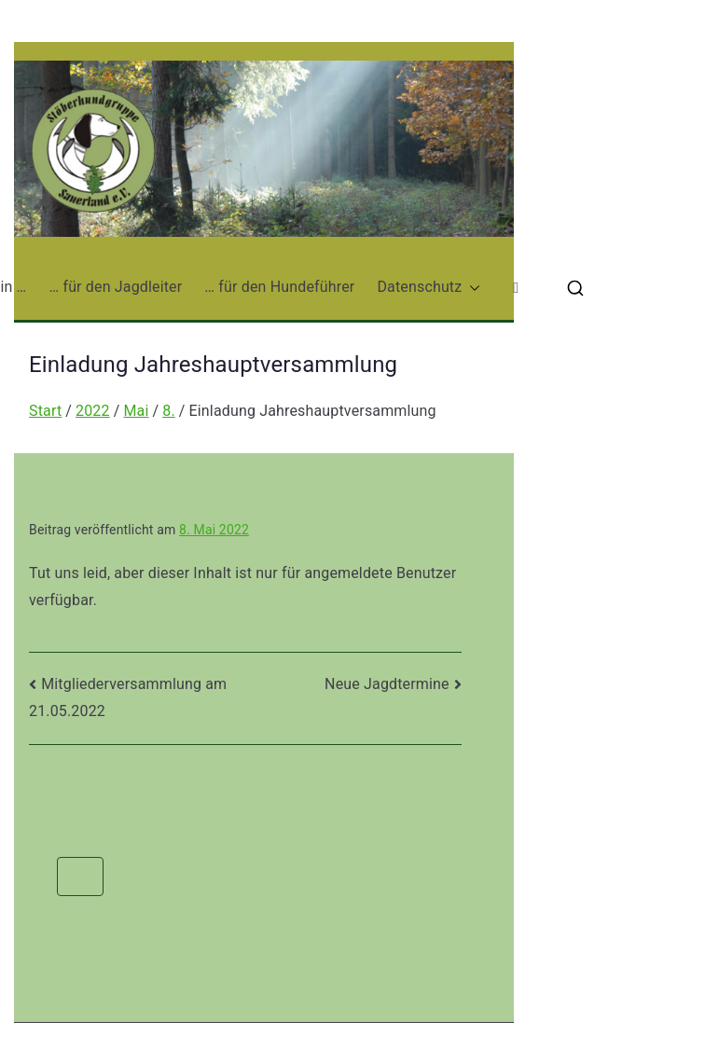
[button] (471, 287)
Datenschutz (428, 287)
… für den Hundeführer (279, 287)
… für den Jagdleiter (115, 287)
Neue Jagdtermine (387, 684)
